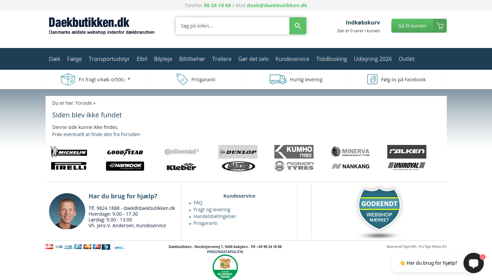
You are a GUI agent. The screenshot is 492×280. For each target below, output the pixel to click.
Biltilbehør (192, 59)
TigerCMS (410, 246)
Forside (84, 103)
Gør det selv (253, 59)
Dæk (55, 59)
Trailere (222, 59)
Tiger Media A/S (435, 246)
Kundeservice (292, 59)
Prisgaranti (205, 223)
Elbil (142, 59)
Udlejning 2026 (373, 59)
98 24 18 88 (217, 5)
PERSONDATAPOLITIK (225, 251)
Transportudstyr (109, 59)
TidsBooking (331, 59)
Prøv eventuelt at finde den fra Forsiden (96, 134)
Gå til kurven (412, 25)
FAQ (198, 202)
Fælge (74, 59)
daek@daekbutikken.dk (277, 5)
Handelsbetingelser (214, 216)
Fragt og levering (211, 209)
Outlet (406, 59)
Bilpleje (163, 59)
